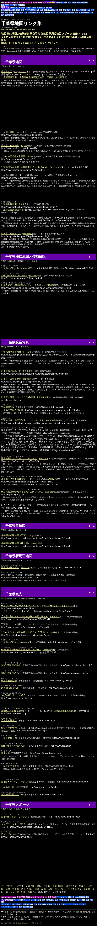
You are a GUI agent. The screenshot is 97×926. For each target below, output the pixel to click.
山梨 (88, 10)
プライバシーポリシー (38, 924)
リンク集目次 (7, 900)
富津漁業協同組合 (10, 795)
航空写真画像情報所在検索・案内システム (22, 492)
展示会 (61, 901)
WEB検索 (13, 5)
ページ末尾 (82, 34)
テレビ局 (12, 43)
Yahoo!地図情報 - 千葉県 (13, 156)
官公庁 (66, 901)
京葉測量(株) (7, 407)
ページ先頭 (6, 887)
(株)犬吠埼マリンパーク (13, 782)
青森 (22, 10)
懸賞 (20, 908)
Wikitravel (25, 642)
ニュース (16, 901)
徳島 (61, 12)
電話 (91, 901)
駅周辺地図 (55, 33)
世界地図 (4, 10)
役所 (37, 43)
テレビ (33, 901)
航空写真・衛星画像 (17, 8)
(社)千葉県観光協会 (10, 665)
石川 (81, 10)
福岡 (76, 12)
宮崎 (2, 15)
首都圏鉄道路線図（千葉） (14, 535)
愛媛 (69, 12)
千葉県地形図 (10, 77)
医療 (87, 901)
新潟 (73, 10)
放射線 (43, 905)
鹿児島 (7, 15)
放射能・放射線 (78, 37)
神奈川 (68, 10)
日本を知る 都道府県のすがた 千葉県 (21, 285)
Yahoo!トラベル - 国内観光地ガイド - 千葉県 (23, 632)
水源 (89, 37)
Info (14, 898)
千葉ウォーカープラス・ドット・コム (20, 605)
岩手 (26, 10)
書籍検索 (70, 898)
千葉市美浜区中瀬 (68, 711)
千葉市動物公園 (9, 738)
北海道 (17, 10)
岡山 (50, 12)
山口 (57, 12)
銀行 (42, 43)
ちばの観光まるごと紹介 (13, 695)
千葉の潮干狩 (7, 788)
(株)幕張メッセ (8, 711)
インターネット (7, 908)
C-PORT (19, 788)
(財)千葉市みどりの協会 (13, 746)
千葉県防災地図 (9, 204)
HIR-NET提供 (5, 19)
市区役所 (80, 2)
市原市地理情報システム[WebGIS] (18, 397)
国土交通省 (43, 458)
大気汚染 (60, 37)
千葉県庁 (22, 204)
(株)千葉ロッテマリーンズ (14, 817)
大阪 (25, 12)
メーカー (71, 905)
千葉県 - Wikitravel (10, 642)
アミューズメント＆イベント (17, 611)
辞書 (19, 5)
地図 (3, 33)
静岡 (6, 12)
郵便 (2, 903)
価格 (28, 908)
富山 (77, 10)
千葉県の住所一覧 (10, 145)
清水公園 (5, 754)
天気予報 (20, 37)
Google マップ (20, 72)
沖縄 (12, 15)
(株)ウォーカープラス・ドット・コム (57, 606)
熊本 (88, 12)
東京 (64, 10)
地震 (13, 37)
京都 (21, 12)
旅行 (62, 2)
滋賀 (18, 12)
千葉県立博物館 (9, 721)
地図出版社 (41, 8)
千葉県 (58, 711)
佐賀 (80, 12)
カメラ (15, 908)
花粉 (68, 37)
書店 (52, 901)
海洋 (3, 40)
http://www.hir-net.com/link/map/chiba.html (18, 29)
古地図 (33, 8)
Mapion (19, 132)
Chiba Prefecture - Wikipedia (14, 275)
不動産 (74, 2)
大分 (91, 12)
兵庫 (29, 12)
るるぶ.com (55, 616)
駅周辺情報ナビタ (10, 567)
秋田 (34, 10)
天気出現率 (31, 37)
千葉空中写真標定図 (13, 410)
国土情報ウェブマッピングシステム (19, 458)
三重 (14, 12)
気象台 (52, 37)
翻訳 (23, 5)
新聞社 (4, 43)
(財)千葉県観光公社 (10, 673)
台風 (39, 905)
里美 (49, 898)
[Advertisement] (31, 59)
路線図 (44, 33)
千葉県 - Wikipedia (10, 268)
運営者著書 (37, 2)
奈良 (33, 12)
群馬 (53, 10)
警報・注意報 (43, 887)
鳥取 (42, 12)
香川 (65, 12)
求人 (78, 901)
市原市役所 (41, 397)
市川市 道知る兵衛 (11, 233)
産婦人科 (32, 893)
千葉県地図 (6, 71)
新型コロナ (5, 5)
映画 (56, 901)
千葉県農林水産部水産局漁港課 (43, 420)
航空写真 (35, 33)
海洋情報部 (51, 479)
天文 (54, 905)
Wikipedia (25, 268)
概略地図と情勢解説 (18, 33)
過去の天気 (42, 37)
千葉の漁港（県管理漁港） (14, 420)
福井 (85, 10)
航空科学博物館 (9, 728)
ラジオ (38, 901)
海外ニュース (25, 901)
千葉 (60, 10)
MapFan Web (56, 167)
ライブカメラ (51, 43)
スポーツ (67, 33)
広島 (53, 12)
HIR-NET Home (7, 2)
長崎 (84, 12)
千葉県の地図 (7, 132)
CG (42, 2)
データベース (62, 898)
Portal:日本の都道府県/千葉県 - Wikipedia (21, 649)
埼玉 (56, 10)
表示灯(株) (25, 567)
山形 (37, 10)
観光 (75, 33)
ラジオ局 (22, 43)
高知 (72, 12)
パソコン (82, 905)
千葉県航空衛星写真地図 (31, 77)
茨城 (45, 10)
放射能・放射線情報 (22, 890)
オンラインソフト (25, 2)
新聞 (43, 901)
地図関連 (49, 8)
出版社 (30, 43)
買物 (86, 2)
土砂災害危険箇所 (12, 209)
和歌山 (37, 12)
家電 (76, 905)
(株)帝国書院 (48, 285)
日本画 (54, 898)
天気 (69, 2)
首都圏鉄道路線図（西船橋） (15, 543)
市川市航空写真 (9, 371)
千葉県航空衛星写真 (57, 77)
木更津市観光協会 (10, 688)
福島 (41, 10)
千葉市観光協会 (9, 681)
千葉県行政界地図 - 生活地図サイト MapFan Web (25, 167)
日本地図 (11, 10)
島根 (46, 12)
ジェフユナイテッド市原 (13, 825)
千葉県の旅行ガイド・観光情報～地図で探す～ (24, 616)
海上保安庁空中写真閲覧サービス (18, 479)
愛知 (10, 12)
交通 (58, 2)
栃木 (49, 10)
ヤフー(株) (31, 156)
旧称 (20, 711)
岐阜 (2, 12)
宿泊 (65, 2)
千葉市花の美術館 (10, 766)
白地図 (28, 8)
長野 (92, 10)
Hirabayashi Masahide (22, 924)
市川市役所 (28, 234)
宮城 (30, 10)
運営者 (15, 2)
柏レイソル (6, 835)
